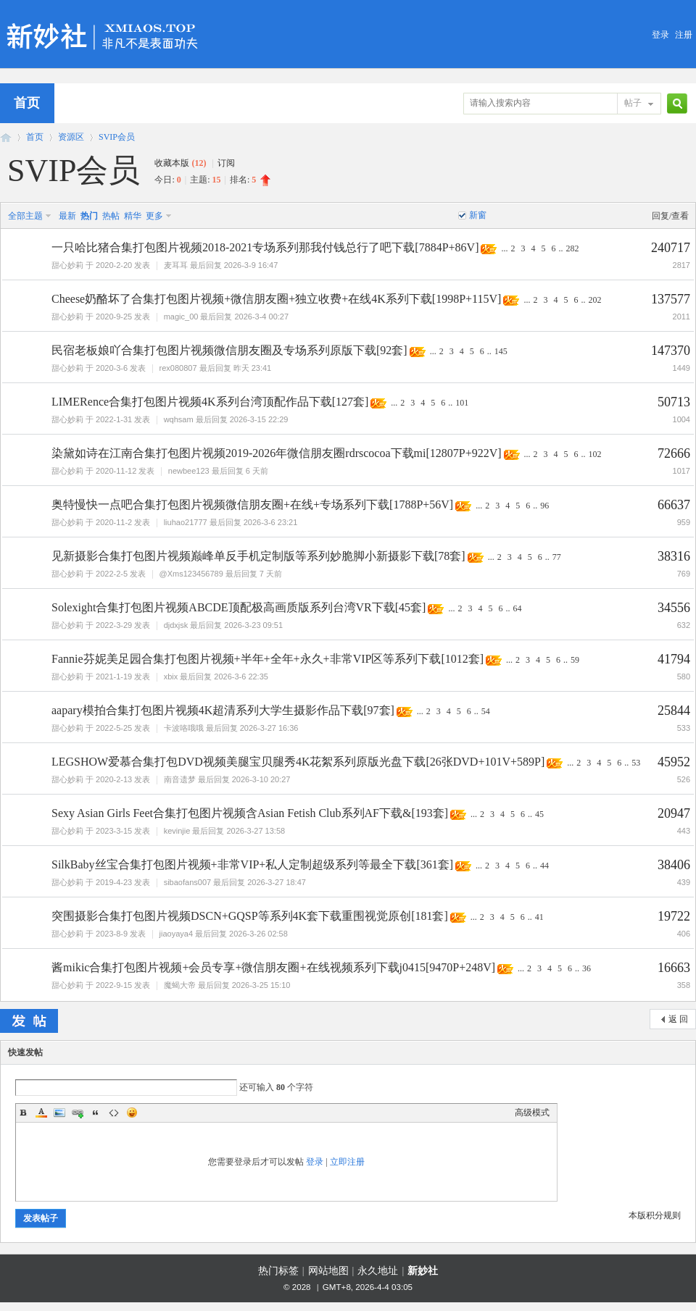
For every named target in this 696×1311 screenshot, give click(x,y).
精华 (132, 216)
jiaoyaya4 (176, 933)
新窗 (477, 215)
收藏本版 (180, 163)
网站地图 (328, 1270)
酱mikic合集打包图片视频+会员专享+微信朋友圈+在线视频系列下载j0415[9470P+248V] (273, 967)
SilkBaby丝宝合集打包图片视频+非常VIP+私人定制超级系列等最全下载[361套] (252, 864)
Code (114, 1112)
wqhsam (179, 419)
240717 (670, 247)
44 (544, 865)
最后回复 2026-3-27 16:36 (252, 728)
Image (59, 1112)
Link (77, 1112)
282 (572, 248)
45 (539, 814)
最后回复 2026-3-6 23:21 (254, 522)
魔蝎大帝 (180, 985)
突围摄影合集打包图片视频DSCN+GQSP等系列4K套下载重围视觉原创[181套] (249, 916)
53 (635, 763)
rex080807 (178, 368)
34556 (674, 607)
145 (501, 351)
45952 (674, 762)
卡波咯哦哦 (184, 728)
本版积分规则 (655, 1215)
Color (41, 1112)
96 (544, 505)
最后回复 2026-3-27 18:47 (259, 882)
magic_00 (181, 316)
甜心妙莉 (67, 265)
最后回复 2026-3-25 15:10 (244, 985)
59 (575, 660)
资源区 (71, 137)
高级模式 (532, 1112)
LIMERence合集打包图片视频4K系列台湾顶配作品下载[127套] (209, 401)
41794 (674, 659)
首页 (35, 137)
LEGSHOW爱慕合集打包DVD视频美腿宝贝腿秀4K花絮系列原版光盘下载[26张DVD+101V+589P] (297, 761)
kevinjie (177, 830)
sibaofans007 (187, 882)
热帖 (111, 216)
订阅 (226, 163)
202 (594, 300)
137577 (670, 299)
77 (556, 557)
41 (539, 917)
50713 (674, 402)
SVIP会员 (117, 137)
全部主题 (25, 216)
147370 (670, 350)
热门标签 (278, 1270)
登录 (660, 35)
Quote (95, 1112)
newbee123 (189, 470)
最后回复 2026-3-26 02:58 (241, 933)
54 (485, 711)
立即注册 (347, 1162)
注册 (683, 35)
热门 (89, 216)
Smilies (132, 1112)
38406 (674, 865)
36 (586, 968)
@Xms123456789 (191, 573)
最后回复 (235, 368)
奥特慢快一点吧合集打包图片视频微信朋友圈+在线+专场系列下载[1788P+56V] (252, 504)
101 (461, 403)
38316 (674, 556)
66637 (674, 505)
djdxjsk (176, 625)
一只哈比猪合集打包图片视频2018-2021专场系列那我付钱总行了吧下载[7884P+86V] (264, 247)
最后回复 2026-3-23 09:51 (236, 625)
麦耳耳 (176, 265)
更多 (154, 216)
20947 (674, 813)
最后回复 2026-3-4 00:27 (244, 316)
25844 (674, 710)
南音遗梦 (180, 779)
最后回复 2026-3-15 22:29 (242, 419)
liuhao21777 (185, 522)
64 (517, 608)
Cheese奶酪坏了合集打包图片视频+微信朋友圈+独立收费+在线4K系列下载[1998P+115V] (276, 299)
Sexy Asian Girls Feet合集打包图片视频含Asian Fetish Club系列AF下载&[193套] (249, 813)
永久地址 (377, 1270)
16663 (674, 967)
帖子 (633, 103)
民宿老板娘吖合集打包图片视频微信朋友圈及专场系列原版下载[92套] (229, 350)
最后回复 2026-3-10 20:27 (244, 779)
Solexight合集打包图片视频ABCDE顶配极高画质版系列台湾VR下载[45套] (238, 607)
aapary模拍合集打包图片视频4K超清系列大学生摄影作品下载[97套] (222, 710)
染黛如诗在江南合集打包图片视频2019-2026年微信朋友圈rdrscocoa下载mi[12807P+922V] (276, 453)
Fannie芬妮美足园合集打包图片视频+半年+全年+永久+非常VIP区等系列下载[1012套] (267, 659)
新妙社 (6, 137)
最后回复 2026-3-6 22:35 (224, 676)
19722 (674, 916)
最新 (67, 216)
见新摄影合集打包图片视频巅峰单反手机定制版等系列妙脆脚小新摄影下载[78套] (258, 556)
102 (595, 454)
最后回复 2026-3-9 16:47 (234, 265)
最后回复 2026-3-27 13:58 (238, 830)
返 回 (678, 1019)
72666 (674, 453)
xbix (171, 676)
